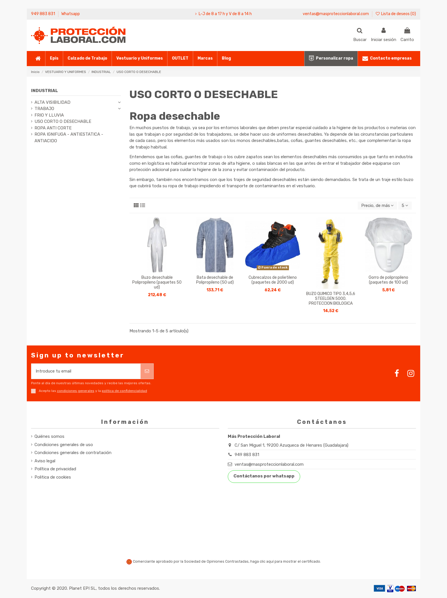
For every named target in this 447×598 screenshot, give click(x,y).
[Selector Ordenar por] (377, 206)
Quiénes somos (49, 436)
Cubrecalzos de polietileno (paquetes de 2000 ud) (273, 280)
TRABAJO (44, 108)
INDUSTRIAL (44, 90)
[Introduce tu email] (86, 371)
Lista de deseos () (395, 13)
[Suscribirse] (147, 371)
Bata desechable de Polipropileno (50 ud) (215, 280)
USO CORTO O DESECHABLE (62, 121)
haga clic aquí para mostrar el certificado (285, 561)
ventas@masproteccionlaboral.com (336, 13)
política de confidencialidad (124, 391)
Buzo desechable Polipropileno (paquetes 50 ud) (157, 282)
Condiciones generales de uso (63, 444)
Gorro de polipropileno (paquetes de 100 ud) (388, 280)
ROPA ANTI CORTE (53, 128)
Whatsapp (70, 13)
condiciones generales (75, 391)
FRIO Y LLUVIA (49, 115)
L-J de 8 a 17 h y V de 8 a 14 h (225, 13)
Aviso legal (44, 460)
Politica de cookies (52, 477)
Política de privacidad (55, 468)
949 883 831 (43, 13)
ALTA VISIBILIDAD (52, 102)
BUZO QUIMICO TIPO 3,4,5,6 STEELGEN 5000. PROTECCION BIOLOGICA (330, 298)
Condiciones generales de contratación (72, 452)
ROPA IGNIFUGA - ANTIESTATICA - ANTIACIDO (68, 137)
